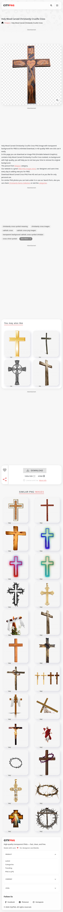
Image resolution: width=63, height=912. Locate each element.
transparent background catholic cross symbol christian (23, 234)
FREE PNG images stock (27, 169)
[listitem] (10, 902)
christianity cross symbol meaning (15, 226)
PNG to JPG (9, 872)
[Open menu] (57, 5)
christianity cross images (41, 226)
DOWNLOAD (35, 471)
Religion (18, 166)
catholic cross (8, 230)
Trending (8, 868)
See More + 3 (26, 239)
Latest (7, 861)
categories (43, 183)
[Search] (51, 5)
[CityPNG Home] (9, 5)
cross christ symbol (10, 239)
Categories (9, 864)
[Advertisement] (31, 36)
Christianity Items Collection (19, 183)
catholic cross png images (26, 230)
